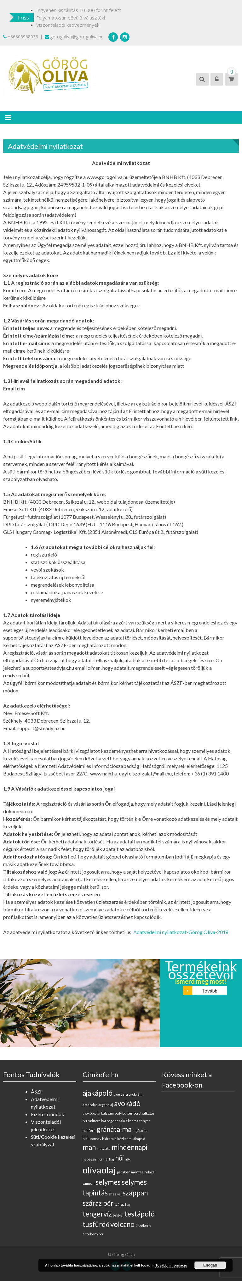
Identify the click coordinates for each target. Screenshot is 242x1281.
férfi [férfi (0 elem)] (92, 1130)
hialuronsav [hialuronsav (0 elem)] (92, 1139)
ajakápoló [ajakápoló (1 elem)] (97, 1093)
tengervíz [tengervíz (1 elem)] (97, 1214)
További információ (171, 1265)
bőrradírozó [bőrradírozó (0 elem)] (91, 1121)
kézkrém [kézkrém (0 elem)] (124, 1139)
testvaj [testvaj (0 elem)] (118, 1215)
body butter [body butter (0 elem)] (124, 1113)
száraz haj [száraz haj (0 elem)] (122, 1204)
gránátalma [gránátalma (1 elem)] (113, 1129)
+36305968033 (20, 37)
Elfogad (210, 1265)
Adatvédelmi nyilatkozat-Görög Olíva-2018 (180, 932)
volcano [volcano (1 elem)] (122, 1224)
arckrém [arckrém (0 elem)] (135, 1094)
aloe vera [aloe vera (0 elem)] (120, 1094)
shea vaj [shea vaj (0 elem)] (115, 1194)
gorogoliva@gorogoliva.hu (74, 37)
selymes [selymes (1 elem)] (108, 1182)
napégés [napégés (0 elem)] (89, 1159)
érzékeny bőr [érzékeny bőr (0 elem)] (93, 1234)
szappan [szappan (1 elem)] (135, 1193)
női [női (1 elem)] (119, 1158)
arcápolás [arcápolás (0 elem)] (90, 1105)
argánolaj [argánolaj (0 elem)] (105, 1105)
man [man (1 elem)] (89, 1147)
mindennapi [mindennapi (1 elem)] (129, 1147)
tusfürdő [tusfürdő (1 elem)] (96, 1224)
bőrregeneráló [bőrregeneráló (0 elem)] (112, 1121)
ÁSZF (37, 1091)
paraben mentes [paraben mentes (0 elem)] (130, 1172)
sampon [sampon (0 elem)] (89, 1183)
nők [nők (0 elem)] (127, 1159)
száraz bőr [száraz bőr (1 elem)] (98, 1203)
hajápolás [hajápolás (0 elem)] (139, 1130)
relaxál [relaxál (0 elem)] (149, 1172)
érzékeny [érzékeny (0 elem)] (143, 1225)
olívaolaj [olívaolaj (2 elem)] (99, 1169)
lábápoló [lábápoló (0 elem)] (138, 1139)
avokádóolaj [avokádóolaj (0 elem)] (91, 1113)
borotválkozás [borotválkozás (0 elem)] (144, 1113)
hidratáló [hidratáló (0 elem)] (109, 1139)
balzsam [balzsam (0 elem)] (107, 1113)
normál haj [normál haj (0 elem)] (105, 1159)
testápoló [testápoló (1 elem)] (139, 1214)
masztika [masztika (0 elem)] (104, 1148)
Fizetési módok (47, 1114)
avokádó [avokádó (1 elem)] (127, 1103)
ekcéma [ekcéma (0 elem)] (132, 1121)
